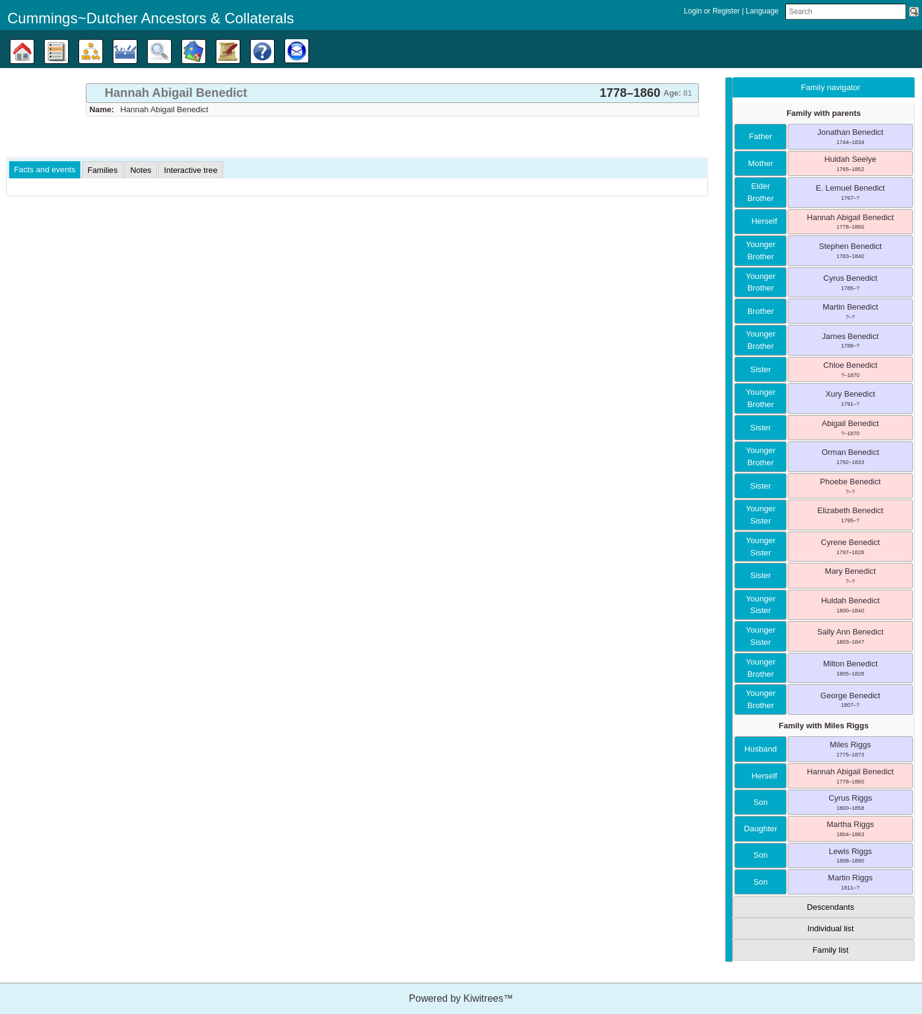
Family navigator (830, 87)
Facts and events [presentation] (44, 169)
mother (760, 163)
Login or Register (713, 11)
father (760, 136)
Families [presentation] (103, 170)
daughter (760, 828)
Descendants (830, 907)
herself (760, 221)
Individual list (830, 928)
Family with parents (824, 113)
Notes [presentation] (140, 170)
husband (760, 748)
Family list (831, 950)
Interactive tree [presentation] (190, 170)
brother (760, 311)
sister (760, 369)
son (760, 802)
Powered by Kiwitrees (461, 998)
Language (762, 11)
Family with (824, 725)
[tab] (392, 93)
